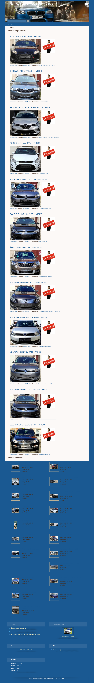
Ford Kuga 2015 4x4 (67, 592)
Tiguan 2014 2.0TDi (68, 636)
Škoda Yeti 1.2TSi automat (45, 276)
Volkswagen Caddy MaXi (44, 346)
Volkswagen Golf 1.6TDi (44, 208)
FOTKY (13, 631)
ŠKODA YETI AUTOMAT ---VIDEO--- (26, 247)
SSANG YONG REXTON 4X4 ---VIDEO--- (28, 425)
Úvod (8, 24)
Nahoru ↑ (63, 678)
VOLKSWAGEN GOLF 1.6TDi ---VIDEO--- (28, 179)
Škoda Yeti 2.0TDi (28, 507)
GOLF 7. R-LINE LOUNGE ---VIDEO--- (27, 214)
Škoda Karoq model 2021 (18, 628)
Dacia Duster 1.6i (28, 577)
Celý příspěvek (13, 65)
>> (31, 649)
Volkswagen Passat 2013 (69, 478)
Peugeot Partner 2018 (68, 521)
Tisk (45, 678)
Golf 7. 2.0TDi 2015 (43, 241)
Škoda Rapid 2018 (43, 101)
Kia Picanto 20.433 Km (30, 592)
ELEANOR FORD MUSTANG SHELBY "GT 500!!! (25, 634)
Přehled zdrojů (57, 650)
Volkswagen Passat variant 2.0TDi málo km (49, 311)
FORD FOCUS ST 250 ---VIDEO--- (25, 36)
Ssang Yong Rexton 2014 (44, 454)
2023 (28, 649)
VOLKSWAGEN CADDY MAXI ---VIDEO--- (29, 317)
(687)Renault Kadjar (29, 478)
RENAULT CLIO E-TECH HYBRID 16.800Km (30, 107)
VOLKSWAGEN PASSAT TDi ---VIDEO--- (28, 282)
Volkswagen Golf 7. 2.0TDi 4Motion (47, 419)
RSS (42, 678)
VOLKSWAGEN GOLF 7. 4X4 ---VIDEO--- (28, 389)
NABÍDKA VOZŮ (27, 65)
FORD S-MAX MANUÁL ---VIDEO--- (26, 143)
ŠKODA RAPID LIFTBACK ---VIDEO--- (27, 71)
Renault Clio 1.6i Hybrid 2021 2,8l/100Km (48, 137)
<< (21, 649)
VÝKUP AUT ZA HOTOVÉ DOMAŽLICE (29, 3)
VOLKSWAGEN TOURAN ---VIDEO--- (26, 352)
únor (24, 649)
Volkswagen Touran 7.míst (45, 383)
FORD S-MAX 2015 (43, 173)
